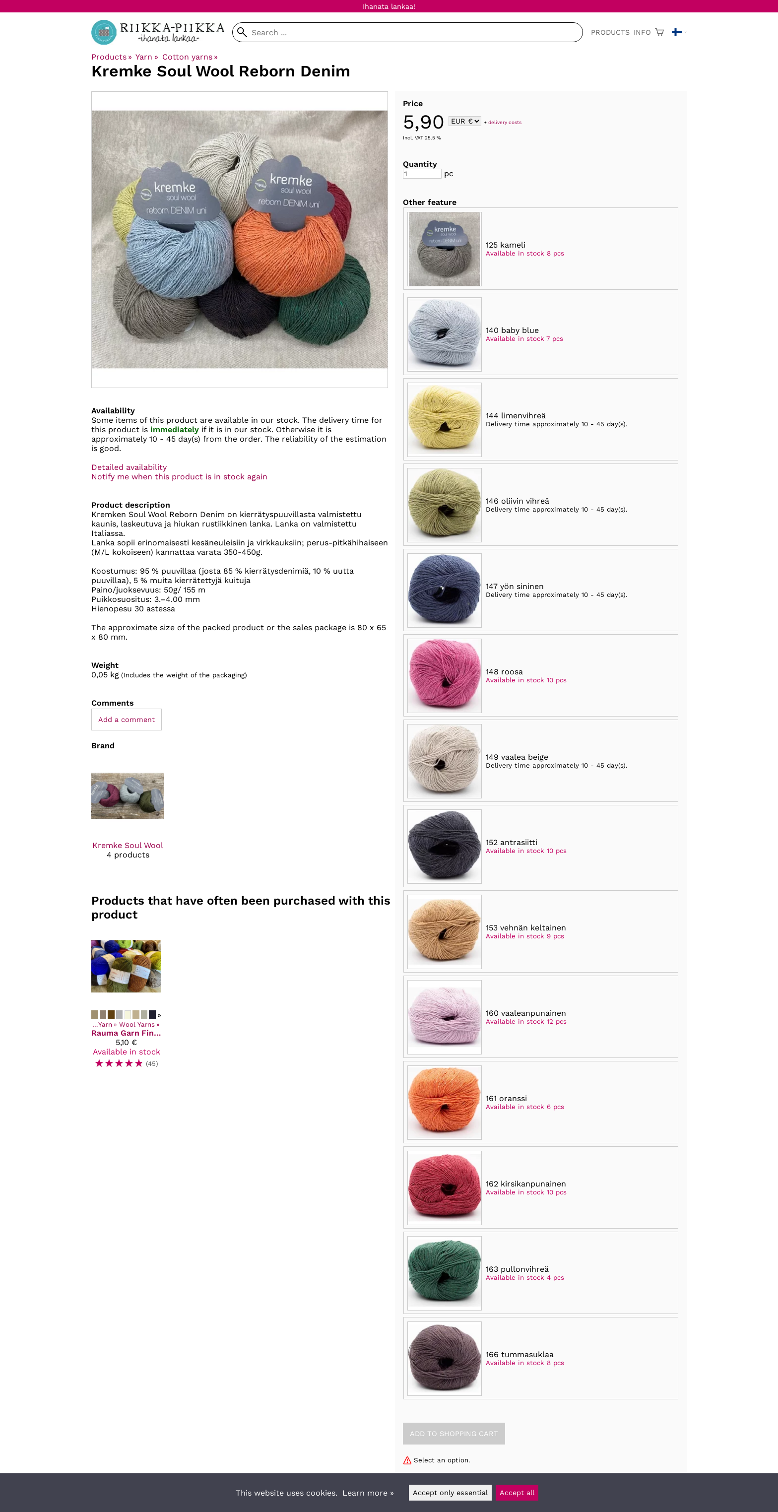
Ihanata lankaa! (389, 6)
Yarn (146, 57)
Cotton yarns (190, 57)
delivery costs (504, 122)
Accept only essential (450, 1493)
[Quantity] (422, 174)
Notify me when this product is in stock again (179, 476)
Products (610, 32)
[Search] (407, 32)
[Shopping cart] (659, 32)
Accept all (517, 1493)
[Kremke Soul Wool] (127, 818)
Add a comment (126, 719)
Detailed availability (129, 467)
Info (642, 32)
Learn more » (368, 1493)
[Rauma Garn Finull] (126, 1004)
